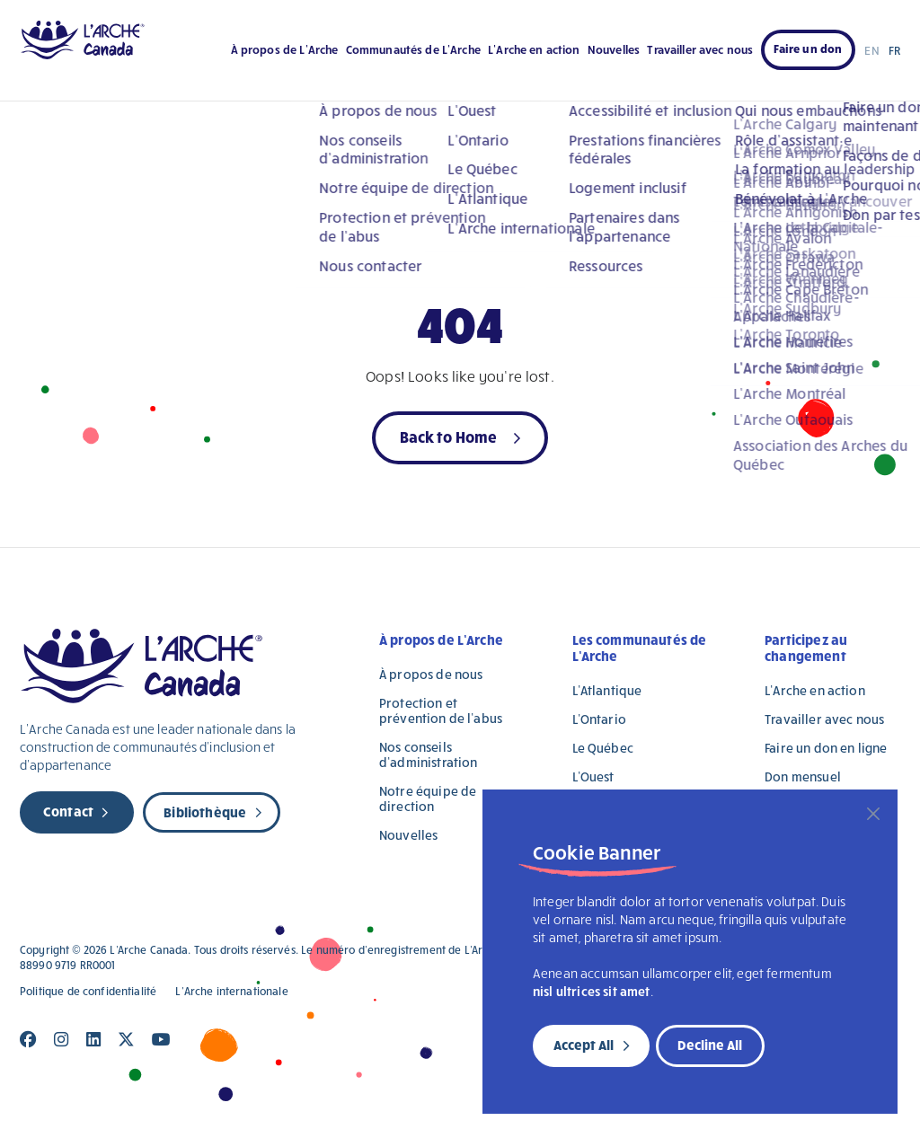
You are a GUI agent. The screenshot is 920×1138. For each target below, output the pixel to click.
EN (871, 50)
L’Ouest (593, 776)
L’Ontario (599, 719)
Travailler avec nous (700, 49)
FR (894, 50)
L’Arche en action (534, 49)
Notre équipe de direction (427, 798)
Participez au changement (806, 647)
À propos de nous (430, 674)
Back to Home (449, 436)
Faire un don (808, 48)
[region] (690, 952)
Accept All (583, 1045)
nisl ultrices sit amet (591, 991)
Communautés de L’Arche (413, 49)
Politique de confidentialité (88, 991)
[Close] (873, 813)
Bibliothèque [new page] (205, 812)
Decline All (709, 1045)
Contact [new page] (68, 811)
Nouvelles (614, 49)
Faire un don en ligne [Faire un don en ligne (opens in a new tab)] (826, 747)
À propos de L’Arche (285, 49)
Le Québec (602, 747)
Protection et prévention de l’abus (440, 710)
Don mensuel (803, 776)
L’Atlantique (607, 690)
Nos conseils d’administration (428, 754)
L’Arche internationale (231, 991)
